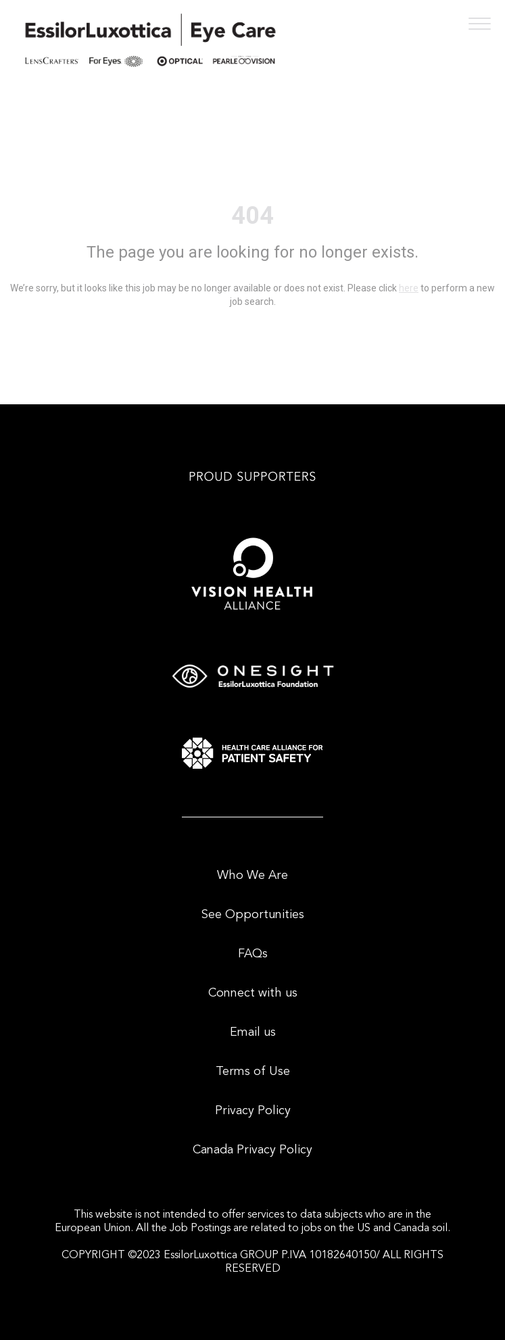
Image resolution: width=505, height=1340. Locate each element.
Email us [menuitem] (253, 1032)
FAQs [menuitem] (253, 954)
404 (252, 215)
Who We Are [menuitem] (252, 875)
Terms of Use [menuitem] (253, 1072)
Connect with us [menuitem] (252, 993)
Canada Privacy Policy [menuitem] (252, 1150)
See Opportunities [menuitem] (252, 915)
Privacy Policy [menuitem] (253, 1111)
